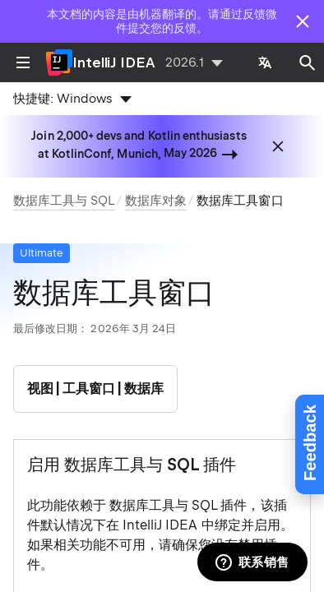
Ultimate (41, 253)
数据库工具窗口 (240, 200)
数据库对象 (156, 200)
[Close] (302, 21)
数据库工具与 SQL (64, 200)
